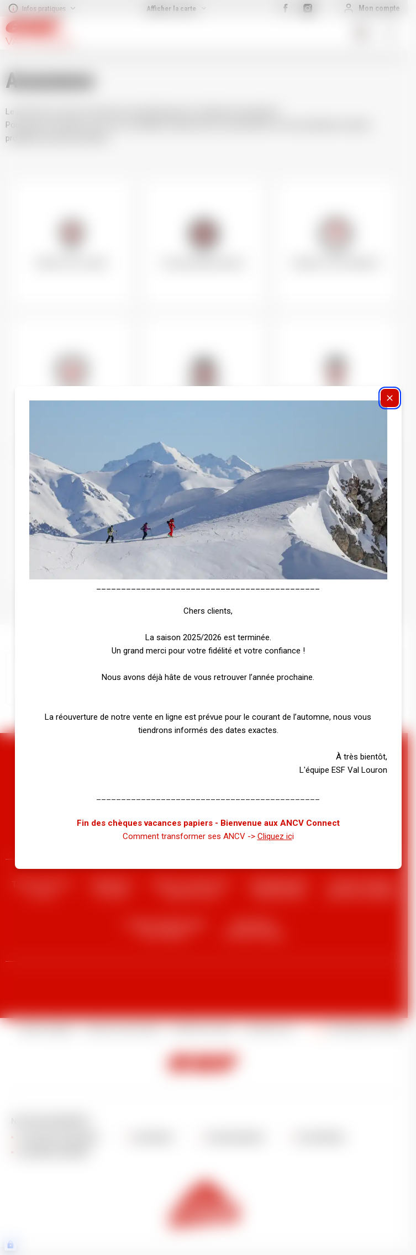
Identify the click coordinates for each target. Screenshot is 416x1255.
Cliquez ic (274, 836)
